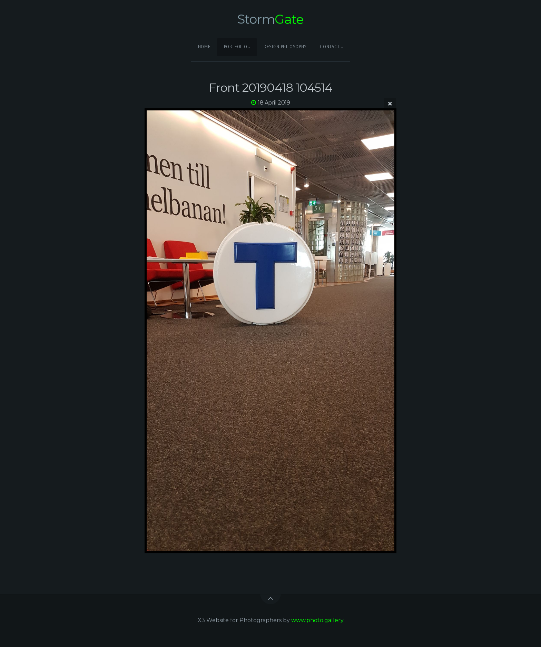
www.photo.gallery (317, 620)
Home (204, 46)
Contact (330, 46)
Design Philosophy (285, 46)
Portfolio (235, 46)
